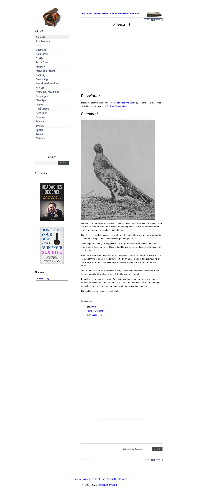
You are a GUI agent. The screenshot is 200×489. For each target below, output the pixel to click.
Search (123, 479)
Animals (40, 37)
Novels (39, 104)
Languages (42, 96)
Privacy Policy (80, 479)
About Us (112, 479)
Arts (38, 45)
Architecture (43, 41)
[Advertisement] (121, 58)
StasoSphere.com (108, 485)
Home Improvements (47, 92)
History (40, 87)
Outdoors (41, 138)
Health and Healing (47, 83)
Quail (94, 307)
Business (41, 50)
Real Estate (42, 109)
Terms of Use (97, 479)
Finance (40, 66)
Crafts (39, 58)
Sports (39, 130)
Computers (42, 54)
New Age (41, 100)
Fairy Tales (42, 62)
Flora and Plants (45, 71)
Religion (40, 117)
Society (40, 125)
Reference (41, 113)
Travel (39, 134)
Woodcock (97, 315)
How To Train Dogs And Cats (121, 103)
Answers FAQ (43, 278)
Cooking (40, 75)
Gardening (42, 79)
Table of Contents (95, 311)
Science (40, 121)
